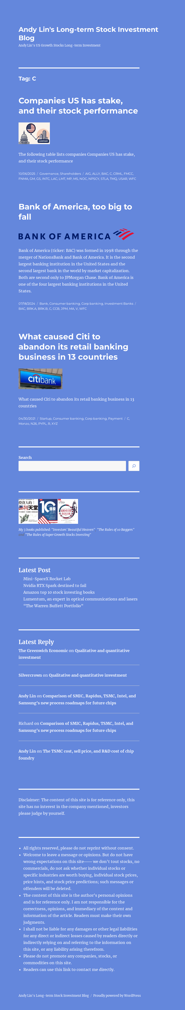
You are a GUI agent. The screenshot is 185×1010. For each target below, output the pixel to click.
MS (75, 179)
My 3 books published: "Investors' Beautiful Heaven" (57, 530)
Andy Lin (27, 696)
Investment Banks (119, 303)
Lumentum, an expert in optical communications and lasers (80, 599)
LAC (54, 179)
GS (38, 179)
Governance (49, 173)
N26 (34, 423)
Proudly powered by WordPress (117, 996)
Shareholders (70, 173)
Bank (44, 303)
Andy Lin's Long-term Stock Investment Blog (54, 996)
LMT (62, 179)
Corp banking (92, 303)
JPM (64, 308)
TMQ (113, 179)
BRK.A (31, 308)
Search (25, 457)
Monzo (24, 423)
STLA (104, 179)
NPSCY (93, 179)
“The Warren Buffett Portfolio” (53, 605)
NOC (83, 179)
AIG (88, 173)
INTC (46, 179)
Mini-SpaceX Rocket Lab (47, 578)
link (67, 969)
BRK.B (43, 308)
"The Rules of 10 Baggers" (115, 530)
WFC (132, 179)
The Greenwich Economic (43, 650)
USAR (123, 179)
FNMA (23, 179)
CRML (117, 173)
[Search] (133, 466)
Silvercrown (30, 675)
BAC (104, 173)
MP (69, 179)
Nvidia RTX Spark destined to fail (54, 585)
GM (32, 179)
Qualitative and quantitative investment (88, 675)
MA (71, 308)
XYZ (55, 423)
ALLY (96, 173)
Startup (46, 418)
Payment (115, 418)
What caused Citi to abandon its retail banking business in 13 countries (73, 347)
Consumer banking (64, 303)
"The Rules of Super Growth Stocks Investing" (58, 535)
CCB (56, 308)
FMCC (128, 173)
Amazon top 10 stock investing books (59, 592)
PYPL (42, 423)
